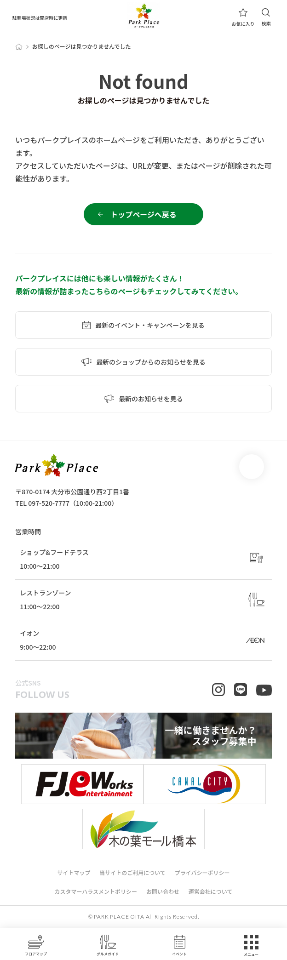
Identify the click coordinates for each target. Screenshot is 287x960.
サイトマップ (73, 872)
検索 (266, 17)
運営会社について (211, 891)
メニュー (251, 946)
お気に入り (242, 17)
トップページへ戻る (143, 214)
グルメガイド (108, 945)
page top (251, 466)
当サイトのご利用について (132, 872)
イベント (179, 945)
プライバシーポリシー (202, 872)
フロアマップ (36, 945)
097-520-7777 (48, 503)
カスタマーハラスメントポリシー (95, 891)
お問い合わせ (162, 891)
